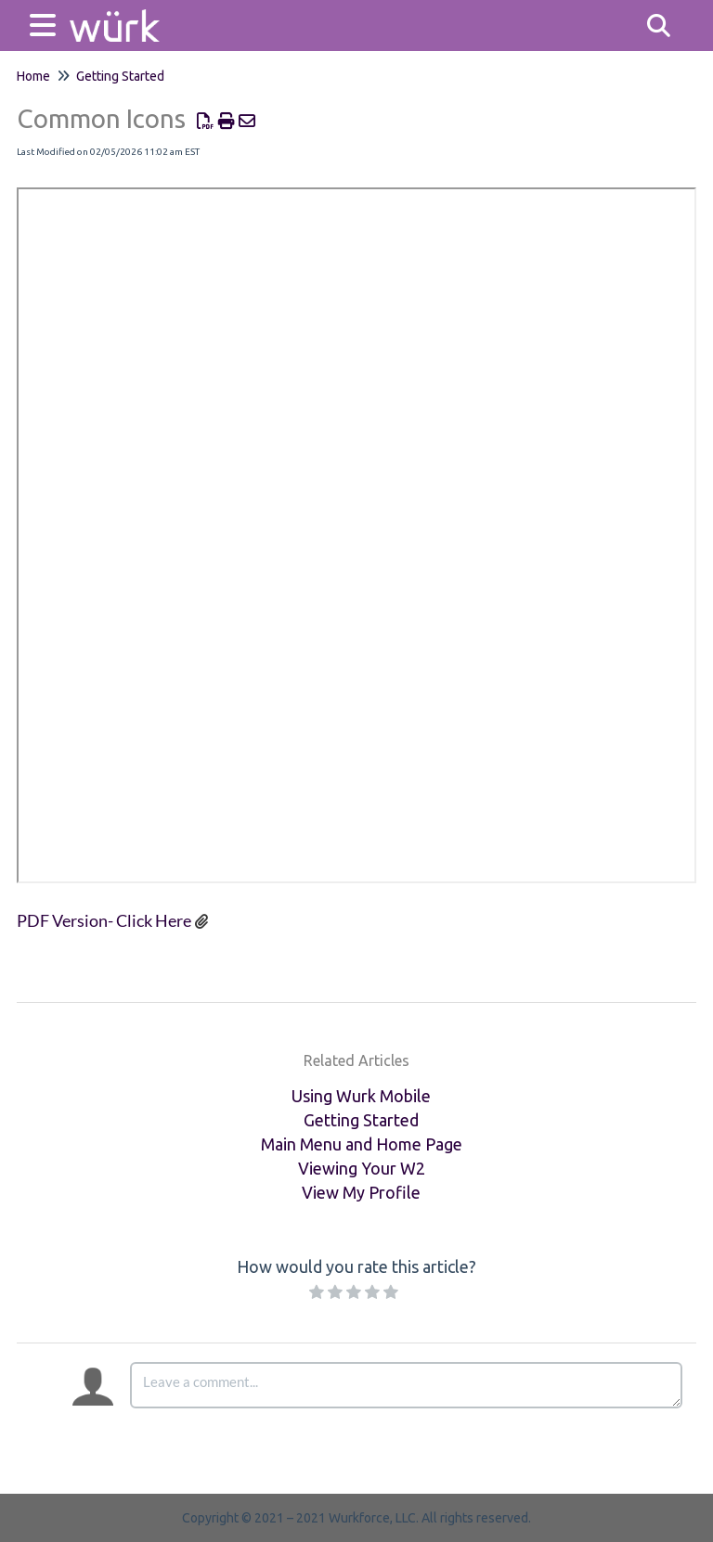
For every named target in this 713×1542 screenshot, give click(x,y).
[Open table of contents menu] (46, 22)
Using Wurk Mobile (361, 1095)
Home (33, 76)
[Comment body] (406, 1385)
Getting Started (120, 76)
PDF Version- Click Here (104, 920)
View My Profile (361, 1192)
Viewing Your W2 (361, 1168)
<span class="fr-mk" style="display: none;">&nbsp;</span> (356, 535)
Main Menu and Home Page (361, 1144)
